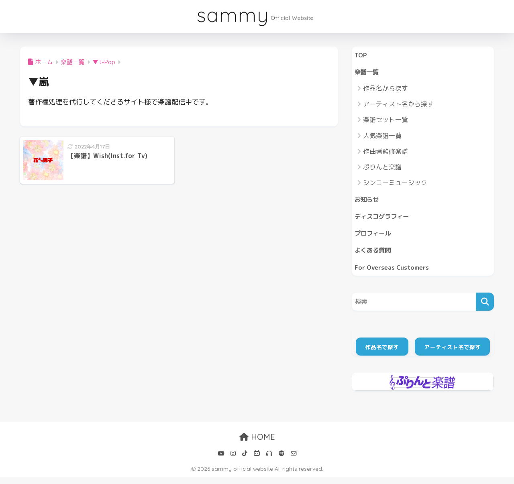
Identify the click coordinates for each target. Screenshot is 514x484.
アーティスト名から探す (398, 106)
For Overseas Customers (395, 273)
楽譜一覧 (368, 73)
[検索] (485, 308)
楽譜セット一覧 (385, 121)
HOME (257, 444)
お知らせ (368, 201)
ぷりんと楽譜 (382, 169)
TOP (361, 55)
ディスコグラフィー (385, 219)
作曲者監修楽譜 (385, 153)
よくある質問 (375, 255)
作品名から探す (385, 90)
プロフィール (375, 237)
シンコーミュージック (395, 184)
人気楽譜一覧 (382, 137)
